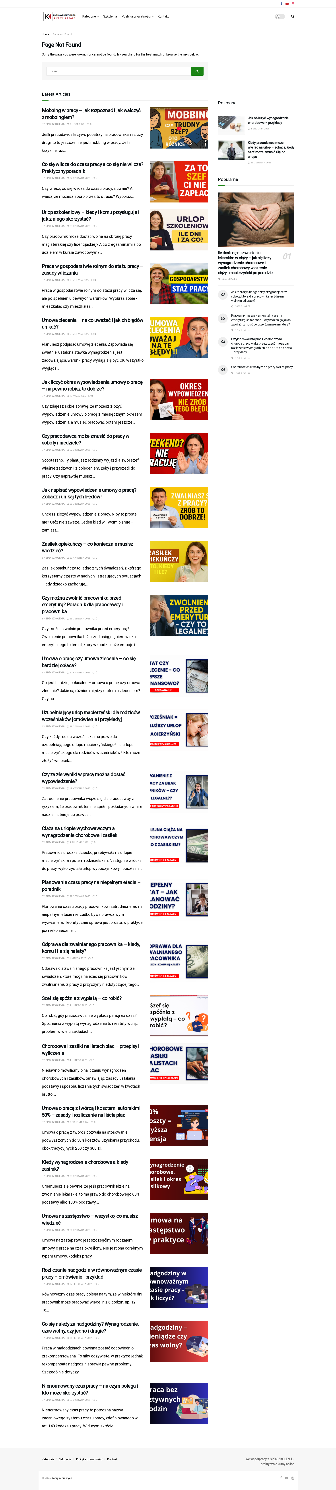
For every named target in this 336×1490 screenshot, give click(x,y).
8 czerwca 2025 (78, 280)
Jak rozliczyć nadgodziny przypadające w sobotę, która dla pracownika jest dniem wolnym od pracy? (259, 296)
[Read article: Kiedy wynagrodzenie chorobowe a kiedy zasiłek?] (179, 1179)
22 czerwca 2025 (78, 178)
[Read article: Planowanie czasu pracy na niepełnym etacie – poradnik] (179, 900)
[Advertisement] (256, 59)
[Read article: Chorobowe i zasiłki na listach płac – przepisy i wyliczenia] (179, 1063)
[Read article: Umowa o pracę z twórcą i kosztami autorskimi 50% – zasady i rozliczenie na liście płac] (179, 1125)
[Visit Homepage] (59, 16)
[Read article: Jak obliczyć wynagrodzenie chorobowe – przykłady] (231, 125)
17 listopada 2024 (79, 1284)
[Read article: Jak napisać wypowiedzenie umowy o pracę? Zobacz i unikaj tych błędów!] (179, 507)
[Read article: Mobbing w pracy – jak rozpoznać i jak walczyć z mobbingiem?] (179, 128)
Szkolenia (110, 16)
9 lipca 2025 (75, 124)
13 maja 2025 (76, 396)
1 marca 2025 (76, 958)
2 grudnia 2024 (77, 1122)
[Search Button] (292, 16)
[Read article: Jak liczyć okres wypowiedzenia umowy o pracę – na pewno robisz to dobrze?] (179, 399)
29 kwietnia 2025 (78, 557)
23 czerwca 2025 (78, 503)
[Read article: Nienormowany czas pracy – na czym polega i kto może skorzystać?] (179, 1403)
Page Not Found (62, 34)
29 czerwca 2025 (78, 226)
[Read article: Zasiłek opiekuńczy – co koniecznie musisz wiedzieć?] (179, 561)
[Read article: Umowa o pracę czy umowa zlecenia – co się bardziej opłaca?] (179, 676)
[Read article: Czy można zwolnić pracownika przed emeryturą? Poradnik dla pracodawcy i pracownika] (179, 615)
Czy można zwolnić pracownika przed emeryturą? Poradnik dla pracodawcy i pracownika (82, 605)
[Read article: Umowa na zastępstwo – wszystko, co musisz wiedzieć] (179, 1233)
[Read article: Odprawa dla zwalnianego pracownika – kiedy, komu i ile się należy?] (179, 961)
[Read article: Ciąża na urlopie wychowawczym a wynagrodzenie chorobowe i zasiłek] (179, 846)
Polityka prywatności (136, 16)
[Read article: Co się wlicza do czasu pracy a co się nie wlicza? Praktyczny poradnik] (179, 181)
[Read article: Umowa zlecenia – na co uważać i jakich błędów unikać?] (179, 337)
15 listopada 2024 (79, 1338)
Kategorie (89, 16)
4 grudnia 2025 (77, 842)
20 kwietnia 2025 (78, 672)
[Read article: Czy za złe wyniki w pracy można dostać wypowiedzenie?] (179, 792)
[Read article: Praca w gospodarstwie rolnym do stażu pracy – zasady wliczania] (179, 283)
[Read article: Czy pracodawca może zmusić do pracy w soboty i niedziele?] (179, 453)
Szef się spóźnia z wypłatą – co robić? (82, 998)
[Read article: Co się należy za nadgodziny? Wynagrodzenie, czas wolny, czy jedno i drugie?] (179, 1341)
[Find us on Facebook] (281, 1478)
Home (45, 34)
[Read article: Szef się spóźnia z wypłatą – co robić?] (179, 1015)
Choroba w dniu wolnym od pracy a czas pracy (262, 367)
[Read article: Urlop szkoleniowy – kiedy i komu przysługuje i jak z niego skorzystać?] (179, 229)
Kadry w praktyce (62, 1478)
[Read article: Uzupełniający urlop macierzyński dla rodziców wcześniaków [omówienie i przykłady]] (179, 730)
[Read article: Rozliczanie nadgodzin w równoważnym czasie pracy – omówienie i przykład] (179, 1287)
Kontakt (163, 16)
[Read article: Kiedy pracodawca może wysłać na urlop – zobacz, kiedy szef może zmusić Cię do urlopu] (231, 150)
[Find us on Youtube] (286, 1478)
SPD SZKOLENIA (55, 124)
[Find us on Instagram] (292, 1478)
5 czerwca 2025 (78, 334)
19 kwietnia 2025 (78, 788)
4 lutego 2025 (77, 1005)
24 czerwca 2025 (78, 1230)
